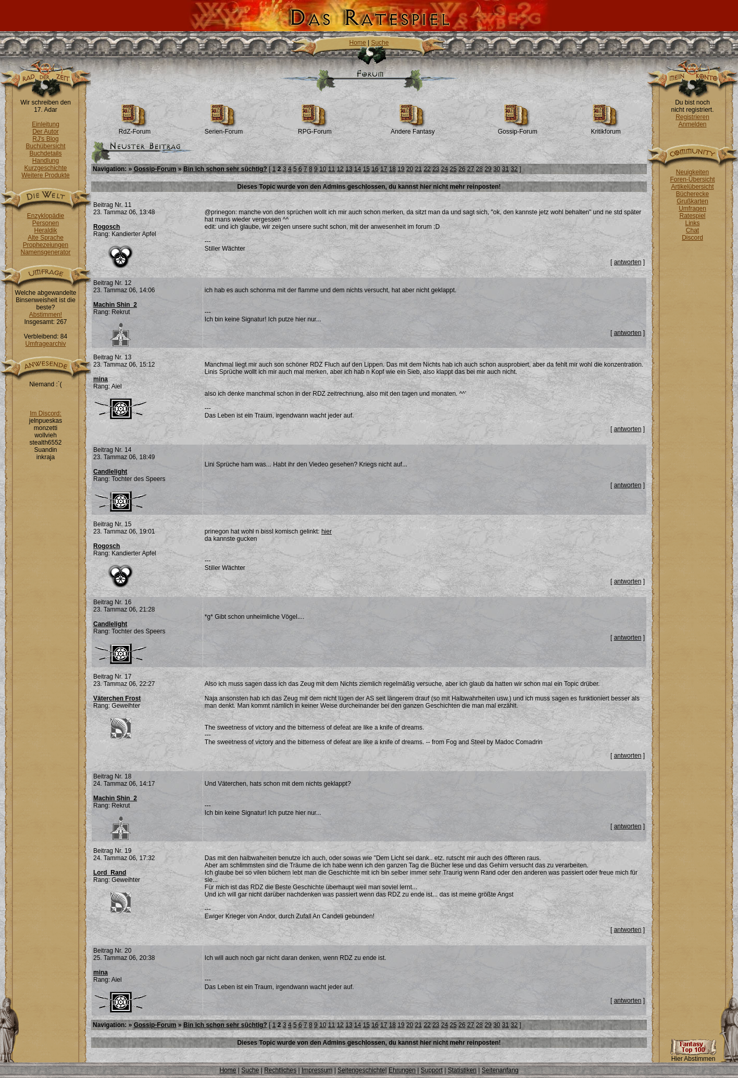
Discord (692, 237)
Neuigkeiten (692, 172)
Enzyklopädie (45, 215)
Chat (692, 230)
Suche (380, 42)
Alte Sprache (46, 237)
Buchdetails (45, 153)
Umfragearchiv (45, 343)
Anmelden (692, 124)
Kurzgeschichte (45, 168)
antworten (628, 262)
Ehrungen (402, 1070)
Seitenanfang (500, 1070)
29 (487, 169)
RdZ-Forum (135, 128)
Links (692, 223)
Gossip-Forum (517, 128)
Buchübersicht (45, 146)
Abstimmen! (45, 314)
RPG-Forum (315, 128)
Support (432, 1070)
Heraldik (45, 230)
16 (374, 169)
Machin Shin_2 (115, 304)
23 (435, 169)
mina (100, 379)
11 (331, 169)
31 (505, 169)
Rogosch (106, 226)
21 (418, 169)
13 (348, 169)
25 (453, 169)
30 (496, 169)
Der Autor (45, 131)
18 (392, 169)
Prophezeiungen (45, 245)
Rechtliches (280, 1070)
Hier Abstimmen (693, 1055)
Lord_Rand (109, 872)
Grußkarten (692, 201)
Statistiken (462, 1070)
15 (366, 169)
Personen (45, 223)
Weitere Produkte (45, 175)
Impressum (317, 1070)
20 (409, 169)
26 (461, 169)
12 (339, 169)
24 (444, 169)
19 (400, 169)
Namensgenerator (45, 252)
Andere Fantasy (413, 128)
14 (357, 169)
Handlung (45, 160)
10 (322, 169)
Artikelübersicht (692, 186)
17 (383, 169)
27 (470, 169)
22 (426, 169)
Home (357, 42)
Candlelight (110, 471)
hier (326, 531)
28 (479, 169)
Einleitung (45, 124)
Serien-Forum (224, 128)
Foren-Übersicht (692, 179)
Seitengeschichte (361, 1070)
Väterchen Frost (117, 698)
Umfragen (692, 208)
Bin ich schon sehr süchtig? (225, 169)
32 (514, 169)
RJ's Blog (45, 138)
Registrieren (692, 117)
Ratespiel (692, 215)
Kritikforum (605, 128)
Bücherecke (692, 194)
